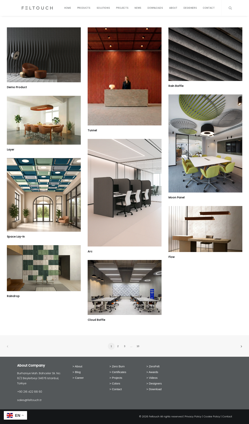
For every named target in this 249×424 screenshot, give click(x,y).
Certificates (119, 372)
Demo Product (17, 87)
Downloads (155, 8)
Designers (190, 8)
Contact (209, 8)
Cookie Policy (211, 416)
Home (67, 8)
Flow (171, 257)
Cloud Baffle (96, 320)
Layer (10, 149)
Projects (122, 8)
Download (155, 389)
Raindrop (13, 296)
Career (79, 377)
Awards (153, 372)
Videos (153, 377)
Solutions (103, 8)
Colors (116, 383)
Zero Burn (118, 366)
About (173, 8)
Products (83, 8)
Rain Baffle (175, 86)
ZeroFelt (154, 366)
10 (138, 346)
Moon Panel (176, 197)
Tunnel (92, 130)
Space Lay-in (16, 237)
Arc (90, 251)
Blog (78, 372)
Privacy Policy (193, 416)
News (138, 8)
